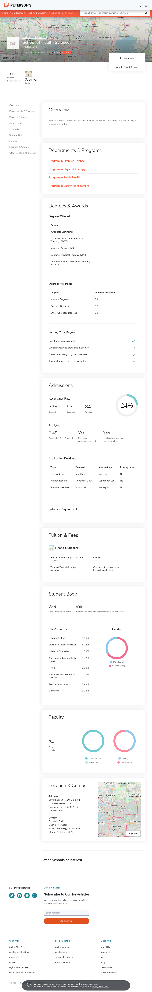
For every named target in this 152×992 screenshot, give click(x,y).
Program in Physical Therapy (67, 169)
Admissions (15, 123)
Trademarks (106, 967)
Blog (103, 962)
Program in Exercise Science (67, 161)
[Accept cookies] (122, 985)
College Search (62, 947)
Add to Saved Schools (127, 67)
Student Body (16, 135)
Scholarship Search (64, 957)
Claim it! (65, 52)
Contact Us (106, 952)
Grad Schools (18, 12)
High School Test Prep (19, 967)
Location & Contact (19, 147)
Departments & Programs (22, 111)
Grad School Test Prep (19, 952)
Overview (14, 105)
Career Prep (14, 957)
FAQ (103, 957)
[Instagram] (34, 895)
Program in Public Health (65, 177)
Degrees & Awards (19, 117)
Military (12, 962)
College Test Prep (17, 947)
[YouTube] (27, 895)
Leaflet (116, 18)
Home (5, 12)
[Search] (139, 5)
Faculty (13, 141)
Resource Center (62, 962)
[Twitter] (12, 895)
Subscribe (66, 921)
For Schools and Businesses (22, 972)
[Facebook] (19, 895)
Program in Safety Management (69, 186)
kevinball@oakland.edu (68, 828)
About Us (105, 947)
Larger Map (8, 58)
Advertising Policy (109, 972)
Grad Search (61, 952)
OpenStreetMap (132, 18)
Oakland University (37, 12)
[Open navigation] (145, 5)
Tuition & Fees (16, 129)
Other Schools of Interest (22, 153)
